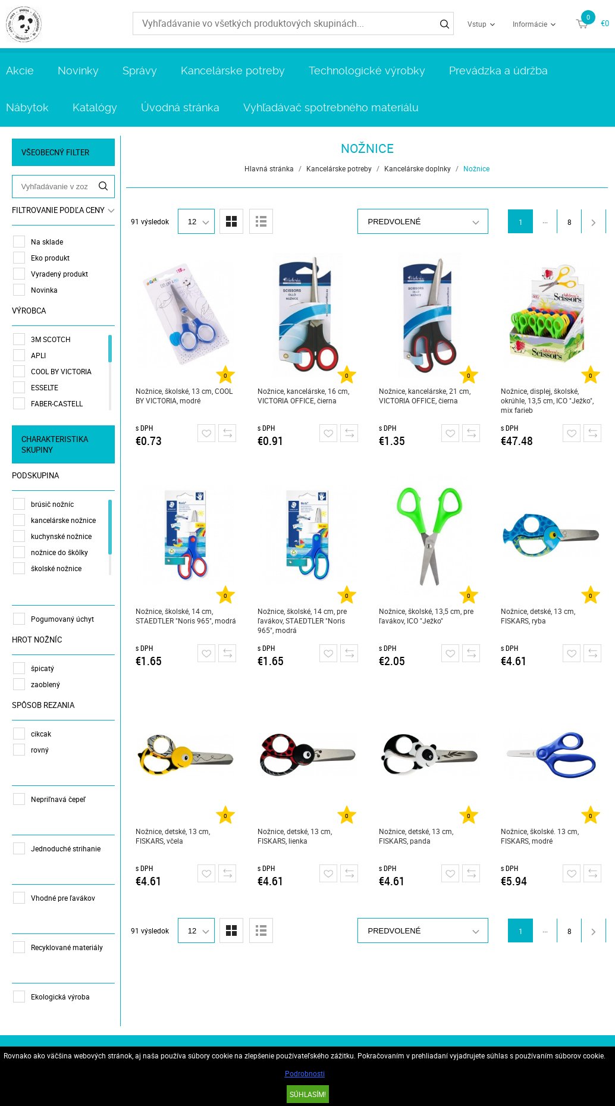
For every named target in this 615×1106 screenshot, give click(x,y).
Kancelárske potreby (233, 70)
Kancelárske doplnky (417, 168)
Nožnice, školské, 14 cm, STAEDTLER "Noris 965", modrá (186, 615)
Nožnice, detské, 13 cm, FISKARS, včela (173, 835)
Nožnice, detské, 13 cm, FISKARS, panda (416, 835)
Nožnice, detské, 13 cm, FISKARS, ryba (538, 615)
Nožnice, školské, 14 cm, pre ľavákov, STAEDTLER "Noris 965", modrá (302, 620)
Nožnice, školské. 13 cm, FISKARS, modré (540, 835)
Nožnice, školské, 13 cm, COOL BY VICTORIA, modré (184, 395)
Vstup (477, 24)
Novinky (78, 70)
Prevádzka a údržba (498, 70)
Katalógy (95, 107)
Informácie (530, 24)
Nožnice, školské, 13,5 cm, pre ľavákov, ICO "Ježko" (426, 615)
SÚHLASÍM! (308, 1094)
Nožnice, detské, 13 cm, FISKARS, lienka (295, 835)
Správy (140, 70)
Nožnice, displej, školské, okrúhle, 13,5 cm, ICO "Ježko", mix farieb (547, 400)
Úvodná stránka (180, 107)
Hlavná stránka (269, 168)
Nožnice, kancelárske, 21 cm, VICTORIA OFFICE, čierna (425, 395)
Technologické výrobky (367, 70)
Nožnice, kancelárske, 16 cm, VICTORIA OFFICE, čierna (303, 395)
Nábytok (27, 107)
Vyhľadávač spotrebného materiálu (331, 107)
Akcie (20, 70)
